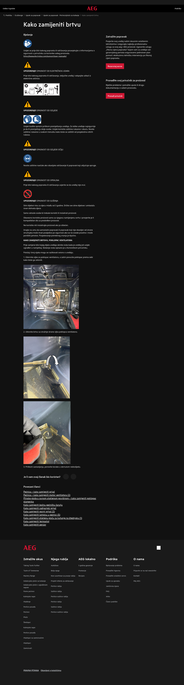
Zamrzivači (27, 648)
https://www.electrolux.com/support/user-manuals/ (45, 56)
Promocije (82, 570)
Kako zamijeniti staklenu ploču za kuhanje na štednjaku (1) (52, 517)
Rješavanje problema (114, 565)
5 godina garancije (86, 565)
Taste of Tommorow (31, 570)
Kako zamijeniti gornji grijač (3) (39, 511)
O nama (137, 565)
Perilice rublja (56, 586)
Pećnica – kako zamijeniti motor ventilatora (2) (46, 494)
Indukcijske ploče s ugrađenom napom (35, 586)
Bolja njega (55, 570)
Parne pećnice (28, 591)
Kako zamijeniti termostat (36, 521)
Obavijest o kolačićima (51, 670)
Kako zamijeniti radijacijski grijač (39, 508)
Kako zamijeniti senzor (34, 524)
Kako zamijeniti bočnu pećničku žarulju (43, 504)
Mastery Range (29, 576)
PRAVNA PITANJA (31, 670)
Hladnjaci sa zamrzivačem (33, 638)
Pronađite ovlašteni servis (116, 576)
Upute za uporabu (113, 581)
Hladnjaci (27, 643)
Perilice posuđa (29, 607)
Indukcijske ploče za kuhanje (34, 581)
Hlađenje (27, 601)
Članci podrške (111, 601)
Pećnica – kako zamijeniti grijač (39, 491)
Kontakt (137, 576)
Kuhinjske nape (29, 596)
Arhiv (108, 596)
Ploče (25, 617)
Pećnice (26, 612)
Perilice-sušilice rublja (59, 596)
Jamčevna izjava (112, 586)
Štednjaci (27, 622)
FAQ (107, 591)
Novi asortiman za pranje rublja (63, 576)
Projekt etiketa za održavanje (62, 581)
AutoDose (54, 565)
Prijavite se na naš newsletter (145, 570)
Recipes (82, 576)
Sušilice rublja (56, 591)
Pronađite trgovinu (113, 570)
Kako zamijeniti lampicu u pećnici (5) (41, 514)
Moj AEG (137, 581)
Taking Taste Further (31, 565)
